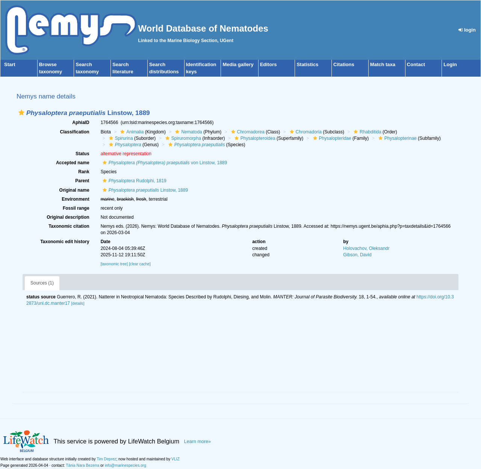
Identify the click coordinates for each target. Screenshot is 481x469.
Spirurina (120, 138)
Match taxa (382, 64)
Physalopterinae (397, 138)
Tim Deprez (106, 459)
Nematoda (187, 132)
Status (82, 153)
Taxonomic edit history (64, 241)
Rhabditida (366, 132)
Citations (343, 64)
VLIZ (175, 459)
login (467, 30)
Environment (75, 199)
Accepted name (72, 162)
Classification (74, 132)
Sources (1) (42, 283)
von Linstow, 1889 (164, 162)
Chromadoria (305, 132)
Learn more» (197, 441)
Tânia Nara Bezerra (82, 465)
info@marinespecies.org (125, 465)
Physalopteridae (331, 138)
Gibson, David (357, 254)
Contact (416, 64)
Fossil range (76, 208)
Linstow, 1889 (144, 190)
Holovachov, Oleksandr (366, 248)
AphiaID (80, 122)
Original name (74, 190)
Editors (268, 64)
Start (9, 64)
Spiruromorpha (182, 138)
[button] (21, 112)
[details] (77, 303)
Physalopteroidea (254, 138)
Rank (83, 171)
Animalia (131, 132)
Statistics (307, 64)
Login (450, 64)
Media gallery (237, 64)
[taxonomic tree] (114, 264)
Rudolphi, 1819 (133, 180)
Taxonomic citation (68, 226)
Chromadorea (247, 132)
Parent (82, 180)
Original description (68, 217)
